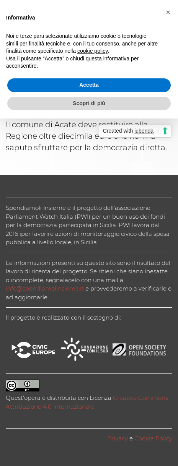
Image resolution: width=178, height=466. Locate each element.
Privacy (117, 438)
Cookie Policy (153, 438)
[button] (168, 12)
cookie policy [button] (92, 51)
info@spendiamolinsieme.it (45, 288)
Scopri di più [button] (89, 103)
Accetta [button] (89, 85)
